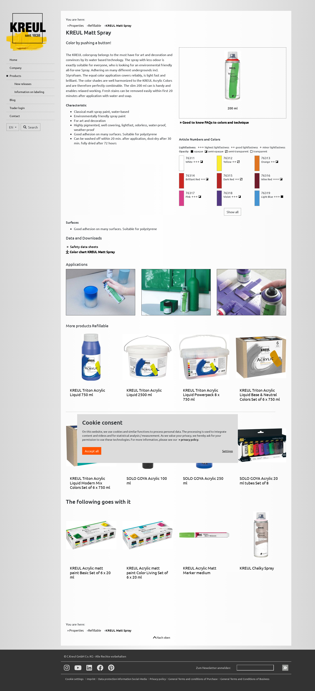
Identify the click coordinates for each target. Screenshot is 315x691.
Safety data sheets (83, 246)
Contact (15, 116)
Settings (227, 451)
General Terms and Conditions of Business (244, 679)
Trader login (17, 108)
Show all (232, 212)
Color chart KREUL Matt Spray (92, 252)
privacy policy (189, 439)
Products (15, 75)
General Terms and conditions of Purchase (193, 679)
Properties (76, 25)
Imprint (91, 679)
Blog (12, 100)
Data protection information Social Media (122, 679)
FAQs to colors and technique (215, 122)
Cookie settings (74, 679)
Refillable (94, 25)
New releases (22, 84)
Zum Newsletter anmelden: (213, 668)
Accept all (92, 451)
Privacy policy (158, 679)
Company (15, 67)
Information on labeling (29, 92)
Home (13, 59)
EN (11, 127)
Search (30, 127)
